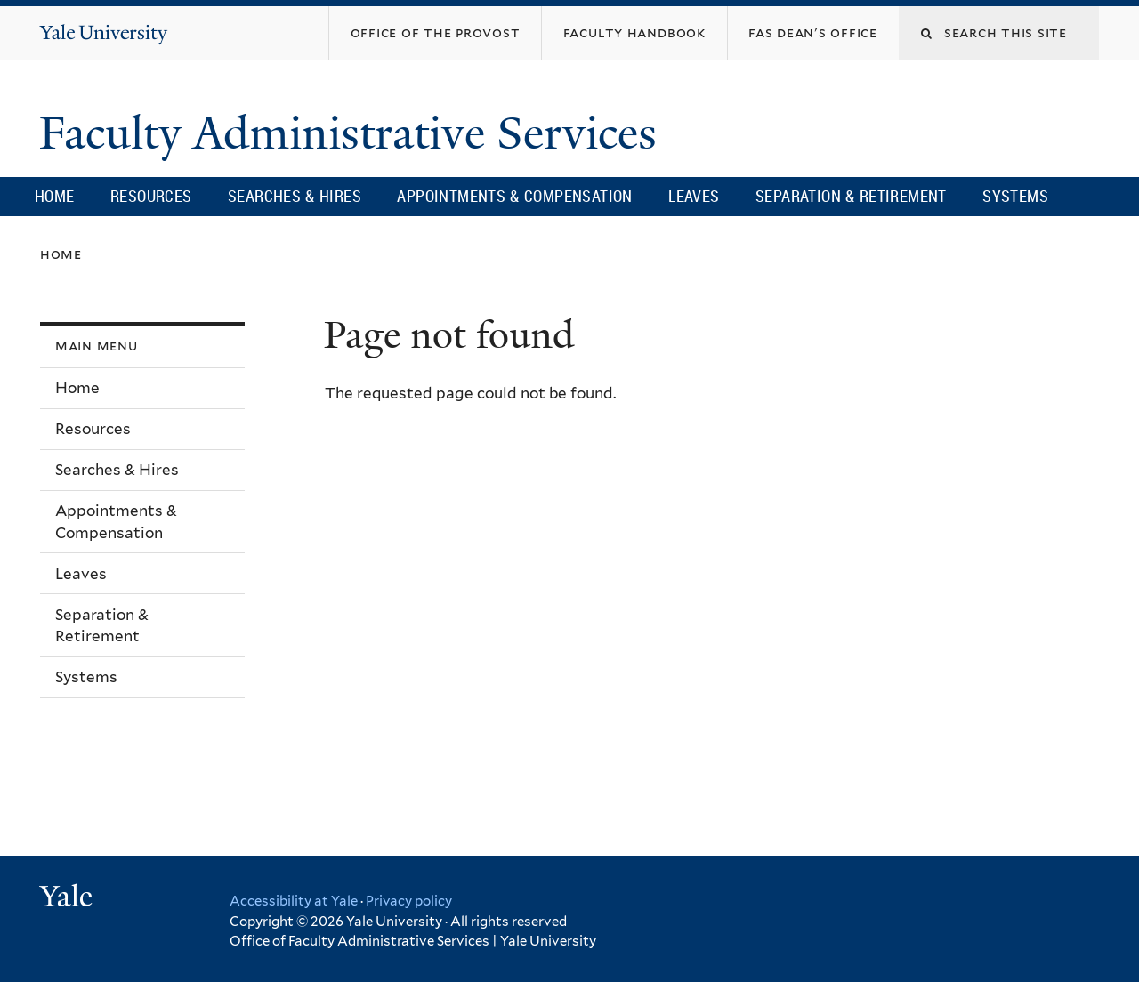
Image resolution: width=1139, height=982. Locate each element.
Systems (1015, 195)
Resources (151, 195)
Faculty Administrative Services (353, 133)
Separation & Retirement (851, 195)
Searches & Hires (294, 195)
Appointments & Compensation (514, 195)
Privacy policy (409, 901)
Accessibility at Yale (294, 901)
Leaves (693, 195)
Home (55, 195)
